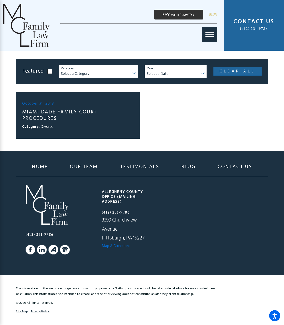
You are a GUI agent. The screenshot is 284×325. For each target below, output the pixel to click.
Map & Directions (116, 246)
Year (150, 69)
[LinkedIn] (42, 250)
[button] (274, 315)
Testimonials (139, 167)
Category (67, 69)
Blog (213, 14)
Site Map (22, 311)
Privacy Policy (40, 311)
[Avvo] (53, 250)
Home (40, 167)
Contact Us (235, 167)
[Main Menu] (209, 34)
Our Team (84, 167)
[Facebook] (30, 250)
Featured (33, 71)
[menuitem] (40, 167)
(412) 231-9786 (254, 28)
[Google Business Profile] (65, 250)
